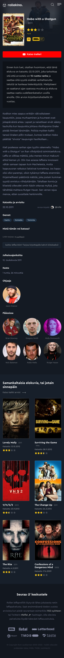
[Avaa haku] (52, 4)
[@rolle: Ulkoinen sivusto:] (56, 207)
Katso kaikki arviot (14, 392)
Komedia (18, 220)
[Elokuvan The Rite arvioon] (16, 547)
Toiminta (31, 220)
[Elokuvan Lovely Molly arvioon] (16, 425)
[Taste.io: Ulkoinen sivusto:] (49, 636)
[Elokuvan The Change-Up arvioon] (48, 488)
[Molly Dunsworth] (52, 329)
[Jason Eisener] (11, 296)
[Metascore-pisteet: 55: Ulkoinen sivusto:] (29, 39)
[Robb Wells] (32, 353)
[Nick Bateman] (11, 353)
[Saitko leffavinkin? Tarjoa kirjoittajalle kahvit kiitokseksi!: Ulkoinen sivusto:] (32, 245)
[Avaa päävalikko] (59, 4)
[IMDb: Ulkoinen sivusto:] (11, 629)
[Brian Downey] (11, 329)
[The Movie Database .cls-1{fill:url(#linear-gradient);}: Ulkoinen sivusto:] (29, 636)
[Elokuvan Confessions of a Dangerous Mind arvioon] (48, 548)
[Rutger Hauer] (52, 353)
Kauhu (7, 220)
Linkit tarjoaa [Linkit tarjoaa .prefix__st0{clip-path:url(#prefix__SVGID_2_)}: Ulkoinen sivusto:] (13, 237)
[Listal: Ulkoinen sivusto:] (22, 629)
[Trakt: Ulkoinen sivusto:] (12, 636)
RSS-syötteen (54, 611)
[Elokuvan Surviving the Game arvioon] (48, 426)
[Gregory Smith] (32, 329)
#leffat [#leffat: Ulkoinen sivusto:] (24, 615)
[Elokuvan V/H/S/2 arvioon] (16, 488)
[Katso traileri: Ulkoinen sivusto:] (32, 54)
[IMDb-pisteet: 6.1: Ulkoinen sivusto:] (38, 39)
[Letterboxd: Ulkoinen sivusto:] (43, 629)
